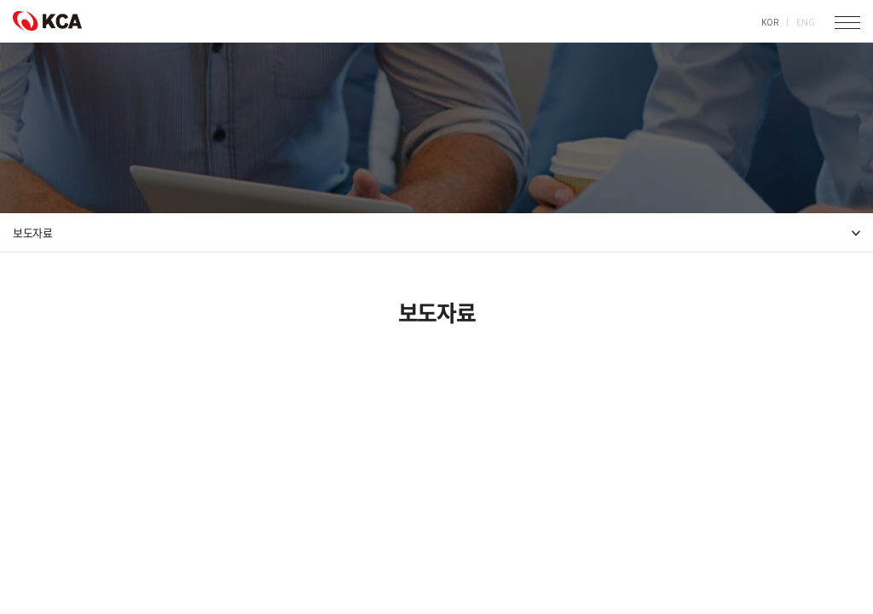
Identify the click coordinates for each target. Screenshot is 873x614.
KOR (769, 22)
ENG (805, 22)
